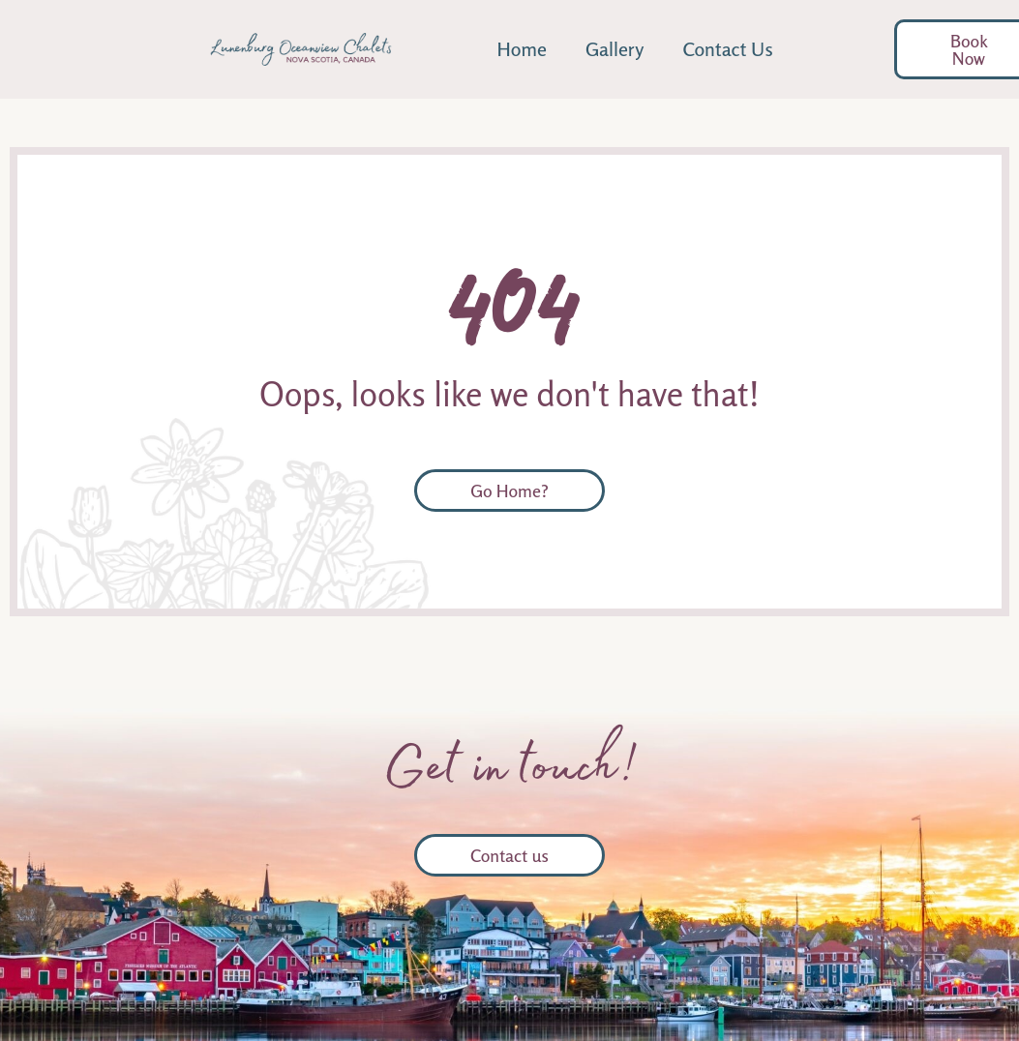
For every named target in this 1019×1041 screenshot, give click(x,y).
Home (522, 49)
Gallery (614, 49)
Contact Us (727, 49)
